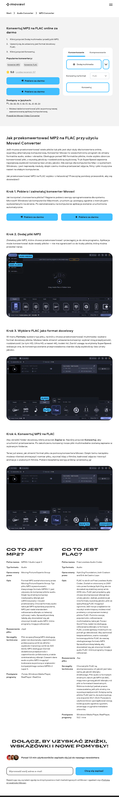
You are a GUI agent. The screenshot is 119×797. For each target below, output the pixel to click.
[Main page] (15, 4)
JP (33, 103)
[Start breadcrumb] (8, 13)
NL (30, 103)
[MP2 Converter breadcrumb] (46, 13)
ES (23, 103)
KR (36, 103)
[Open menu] (111, 4)
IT (20, 103)
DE (15, 103)
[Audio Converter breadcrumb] (25, 13)
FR (18, 103)
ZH (39, 103)
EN (11, 103)
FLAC (100, 76)
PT (26, 103)
